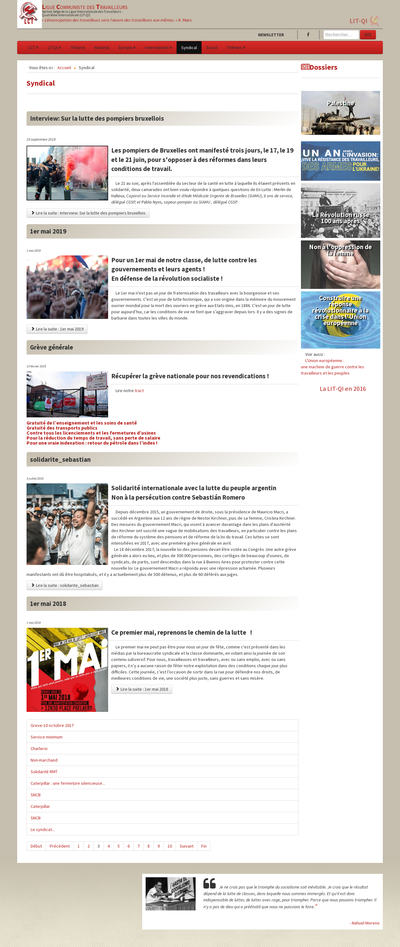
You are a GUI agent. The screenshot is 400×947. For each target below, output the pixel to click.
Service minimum (46, 737)
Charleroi (39, 748)
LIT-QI (358, 21)
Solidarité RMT (44, 771)
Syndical (189, 47)
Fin (204, 846)
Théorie (78, 47)
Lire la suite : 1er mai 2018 (141, 689)
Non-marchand (44, 760)
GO (368, 34)
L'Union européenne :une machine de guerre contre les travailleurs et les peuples (332, 367)
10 (170, 846)
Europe (127, 47)
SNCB (36, 795)
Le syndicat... (43, 829)
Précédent (60, 846)
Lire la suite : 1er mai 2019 (57, 329)
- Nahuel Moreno (365, 923)
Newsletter (271, 35)
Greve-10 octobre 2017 (52, 725)
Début (36, 846)
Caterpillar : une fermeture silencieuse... (68, 783)
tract (139, 390)
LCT (33, 47)
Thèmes (236, 47)
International (158, 47)
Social (212, 47)
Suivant (186, 846)
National (101, 47)
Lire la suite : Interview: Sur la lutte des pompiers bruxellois (88, 213)
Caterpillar (40, 806)
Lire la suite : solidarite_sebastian (64, 585)
